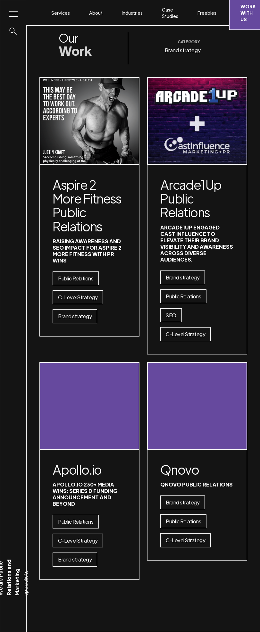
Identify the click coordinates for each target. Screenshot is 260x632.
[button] (64, 12)
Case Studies (170, 13)
